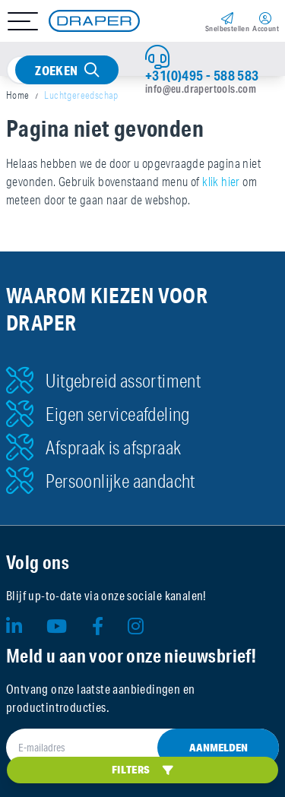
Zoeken (56, 70)
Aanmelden (218, 747)
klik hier (221, 181)
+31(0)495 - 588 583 (202, 75)
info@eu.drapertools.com (200, 89)
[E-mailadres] (142, 748)
